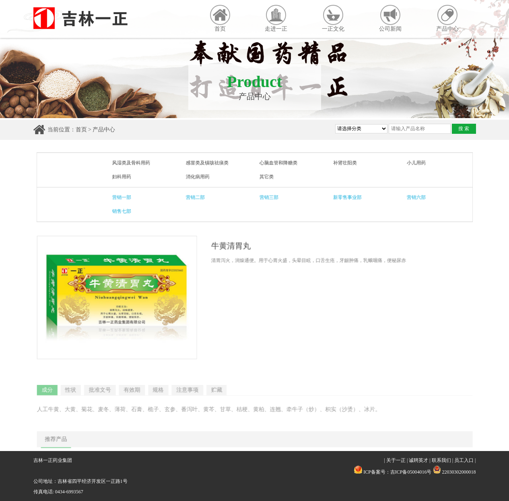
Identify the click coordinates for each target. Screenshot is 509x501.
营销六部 (413, 197)
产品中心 (447, 18)
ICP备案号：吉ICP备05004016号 (397, 472)
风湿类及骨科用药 (133, 163)
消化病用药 (198, 177)
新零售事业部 (346, 197)
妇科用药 (123, 177)
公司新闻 (390, 18)
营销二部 (196, 197)
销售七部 (123, 211)
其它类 (266, 177)
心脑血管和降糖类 (278, 163)
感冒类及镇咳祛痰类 (208, 163)
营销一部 (123, 197)
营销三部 (268, 197)
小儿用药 (413, 163)
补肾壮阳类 (343, 163)
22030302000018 (454, 472)
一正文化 (333, 18)
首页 (220, 18)
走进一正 (276, 18)
